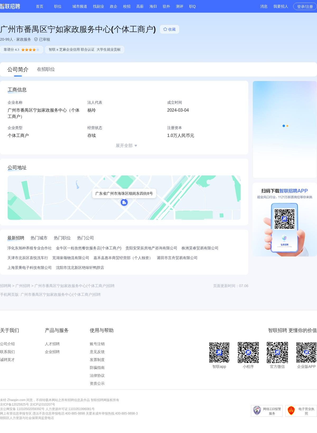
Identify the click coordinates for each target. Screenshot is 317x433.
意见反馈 (97, 352)
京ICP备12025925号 (14, 404)
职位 (58, 6)
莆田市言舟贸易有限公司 (177, 258)
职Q (192, 6)
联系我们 (7, 352)
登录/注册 (305, 6)
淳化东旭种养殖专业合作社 (29, 248)
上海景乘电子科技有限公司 (29, 267)
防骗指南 (97, 367)
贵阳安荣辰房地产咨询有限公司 (151, 248)
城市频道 (79, 6)
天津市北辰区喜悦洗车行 (27, 258)
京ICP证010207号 (42, 404)
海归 (153, 6)
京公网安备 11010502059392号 (22, 409)
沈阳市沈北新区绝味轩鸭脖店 (80, 267)
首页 (39, 6)
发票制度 (97, 360)
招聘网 (5, 286)
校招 (126, 6)
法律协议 (97, 375)
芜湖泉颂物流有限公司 (70, 258)
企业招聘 (52, 352)
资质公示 (97, 383)
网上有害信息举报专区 (16, 413)
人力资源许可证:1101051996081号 (70, 409)
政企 (113, 6)
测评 (179, 6)
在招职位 (46, 69)
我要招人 (280, 6)
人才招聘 (52, 344)
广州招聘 (22, 286)
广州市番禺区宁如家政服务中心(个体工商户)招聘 (61, 294)
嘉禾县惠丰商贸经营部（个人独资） (123, 258)
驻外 (166, 6)
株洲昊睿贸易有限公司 (199, 248)
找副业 (98, 6)
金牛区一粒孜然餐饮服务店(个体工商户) (88, 248)
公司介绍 (7, 344)
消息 (264, 6)
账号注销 (97, 344)
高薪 (140, 6)
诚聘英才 (7, 360)
